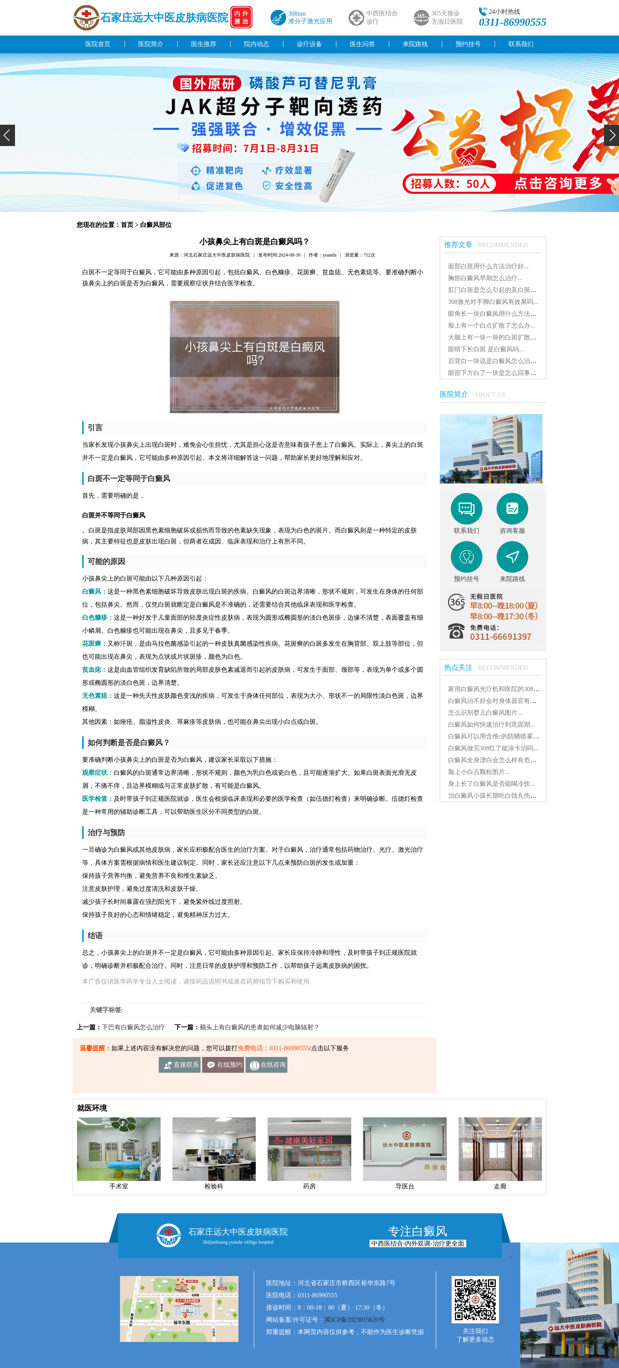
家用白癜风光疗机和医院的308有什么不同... (509, 689)
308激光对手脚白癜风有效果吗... (493, 301)
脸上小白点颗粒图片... (479, 771)
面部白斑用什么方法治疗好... (488, 266)
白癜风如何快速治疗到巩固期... (491, 724)
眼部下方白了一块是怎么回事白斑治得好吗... (510, 372)
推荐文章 (490, 245)
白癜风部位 (156, 224)
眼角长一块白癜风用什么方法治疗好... (501, 313)
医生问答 (362, 44)
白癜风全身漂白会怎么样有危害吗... (498, 760)
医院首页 (98, 44)
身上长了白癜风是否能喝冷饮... (491, 783)
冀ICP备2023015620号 (355, 1319)
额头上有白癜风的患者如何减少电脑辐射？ (260, 1027)
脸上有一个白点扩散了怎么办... (491, 325)
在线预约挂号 (229, 1067)
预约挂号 (468, 44)
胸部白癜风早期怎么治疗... (485, 278)
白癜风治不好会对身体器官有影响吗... (501, 700)
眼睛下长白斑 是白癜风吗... (486, 349)
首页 (127, 224)
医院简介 (150, 44)
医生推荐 (203, 44)
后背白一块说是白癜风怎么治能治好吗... (504, 361)
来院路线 (415, 44)
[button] (7, 135)
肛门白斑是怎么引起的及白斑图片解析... (504, 290)
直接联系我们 (186, 1067)
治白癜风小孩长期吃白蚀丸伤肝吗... (498, 795)
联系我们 (521, 44)
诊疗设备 (309, 44)
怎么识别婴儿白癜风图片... (485, 712)
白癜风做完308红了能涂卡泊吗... (493, 748)
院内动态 (256, 44)
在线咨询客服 (273, 1067)
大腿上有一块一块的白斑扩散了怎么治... (504, 337)
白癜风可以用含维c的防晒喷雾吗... (496, 736)
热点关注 (490, 667)
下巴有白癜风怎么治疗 (133, 1027)
